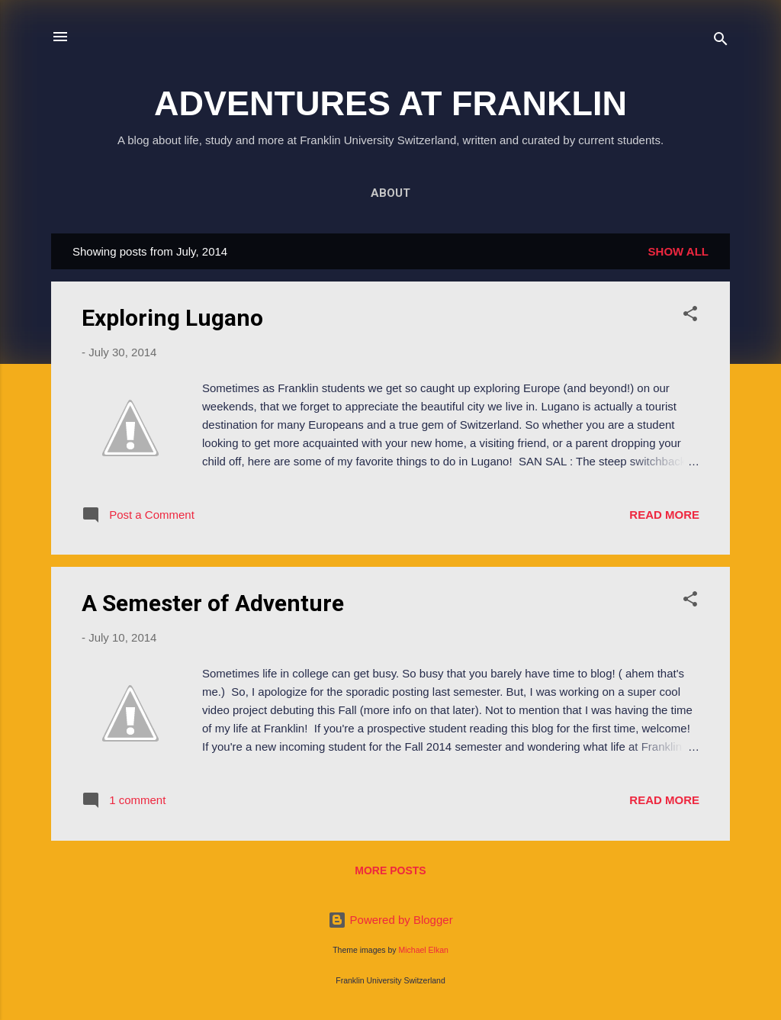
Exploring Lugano (172, 317)
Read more (664, 514)
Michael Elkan (423, 949)
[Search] (721, 41)
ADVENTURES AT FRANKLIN (390, 103)
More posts (390, 870)
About (390, 193)
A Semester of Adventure (213, 603)
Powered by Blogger (390, 919)
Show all (678, 251)
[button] (690, 316)
